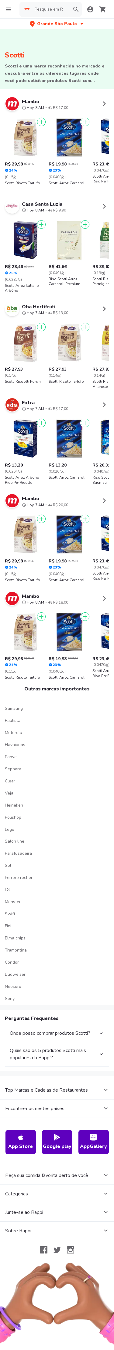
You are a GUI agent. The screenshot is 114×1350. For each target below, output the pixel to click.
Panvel (11, 751)
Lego (9, 824)
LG (7, 884)
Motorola (13, 727)
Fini (8, 920)
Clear (10, 775)
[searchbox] (50, 9)
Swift (10, 908)
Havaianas (15, 739)
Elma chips (15, 932)
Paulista (12, 715)
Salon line (14, 836)
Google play (57, 1136)
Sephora (13, 763)
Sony (10, 993)
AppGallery (93, 1136)
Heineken (14, 799)
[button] (57, 24)
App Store (20, 1136)
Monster (13, 896)
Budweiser (15, 969)
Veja (9, 787)
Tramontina (16, 945)
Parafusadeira (18, 848)
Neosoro (13, 981)
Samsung (14, 703)
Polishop (13, 811)
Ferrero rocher (19, 872)
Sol (8, 860)
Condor (12, 957)
